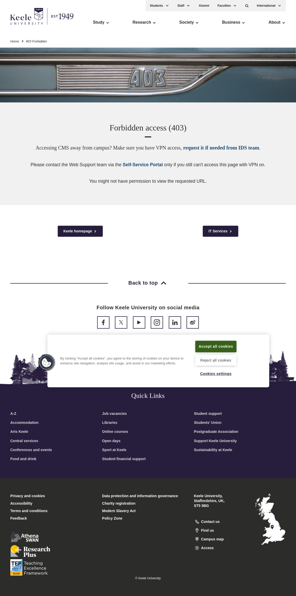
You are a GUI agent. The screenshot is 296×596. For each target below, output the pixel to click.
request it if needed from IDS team (221, 148)
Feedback (18, 518)
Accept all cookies (215, 343)
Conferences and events (31, 450)
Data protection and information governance (140, 496)
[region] (158, 357)
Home (14, 41)
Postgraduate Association (216, 432)
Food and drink (23, 459)
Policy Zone (112, 518)
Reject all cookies (216, 360)
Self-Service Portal (143, 164)
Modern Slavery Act (119, 511)
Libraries (109, 422)
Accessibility (21, 503)
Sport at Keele (114, 450)
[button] (247, 5)
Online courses (115, 432)
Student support (208, 413)
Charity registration (118, 503)
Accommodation (24, 422)
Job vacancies (114, 413)
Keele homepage (80, 231)
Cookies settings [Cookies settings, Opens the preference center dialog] (215, 373)
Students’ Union (208, 422)
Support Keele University (215, 441)
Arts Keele (19, 432)
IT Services (220, 231)
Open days (111, 441)
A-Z (13, 413)
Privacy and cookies (27, 496)
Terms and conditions (28, 511)
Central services (24, 441)
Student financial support (124, 459)
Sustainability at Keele (213, 450)
